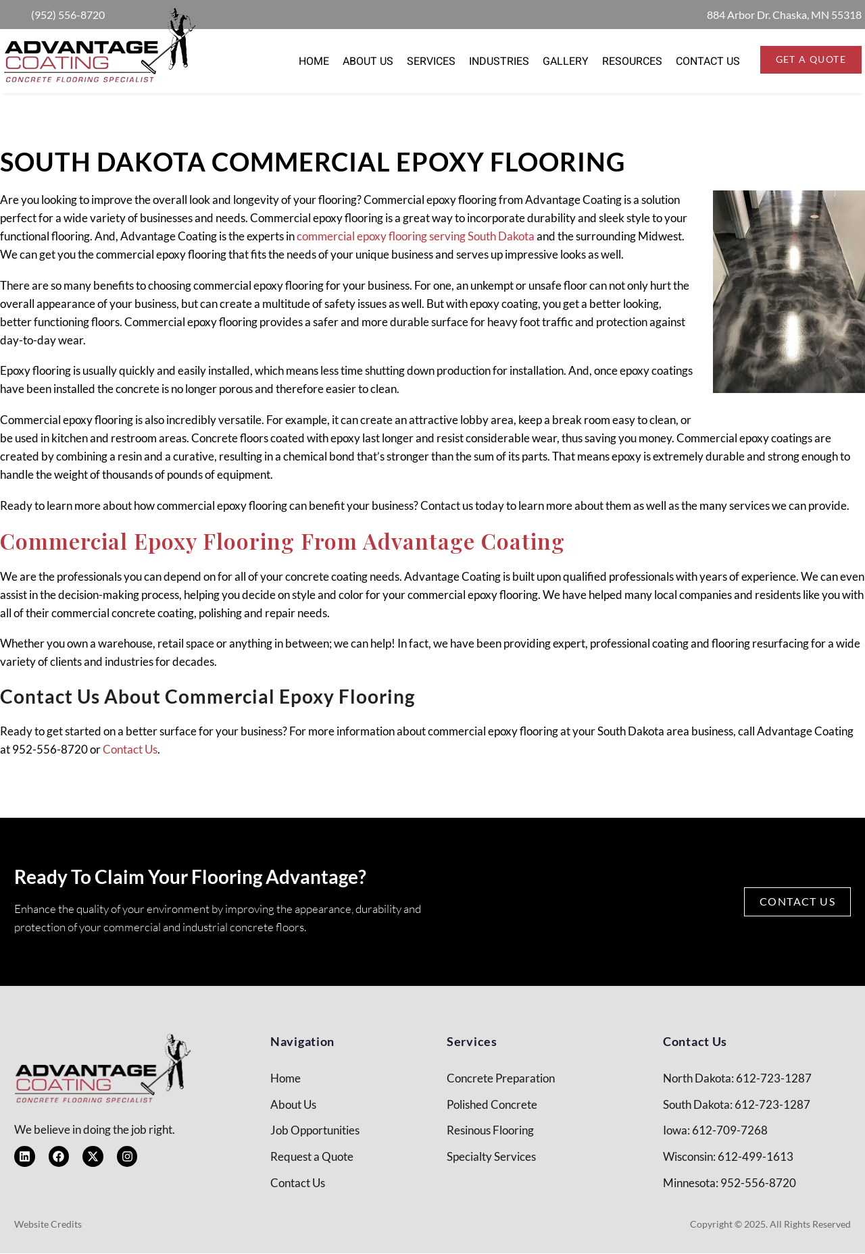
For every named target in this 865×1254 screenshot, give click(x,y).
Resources (632, 61)
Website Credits (48, 1224)
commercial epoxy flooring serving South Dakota (416, 236)
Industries (499, 61)
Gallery (566, 61)
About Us (368, 61)
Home (314, 61)
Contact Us (708, 61)
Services (431, 61)
